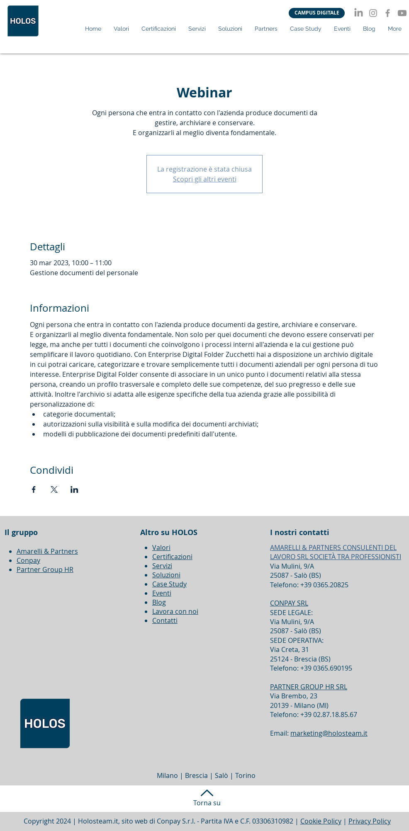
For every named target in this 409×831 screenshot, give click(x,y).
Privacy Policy (369, 821)
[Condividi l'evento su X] (54, 489)
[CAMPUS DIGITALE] (317, 13)
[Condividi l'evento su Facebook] (34, 489)
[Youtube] (402, 13)
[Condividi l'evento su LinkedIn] (74, 489)
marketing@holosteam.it (329, 733)
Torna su (207, 802)
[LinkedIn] (358, 13)
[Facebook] (387, 13)
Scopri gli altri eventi (204, 179)
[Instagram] (373, 13)
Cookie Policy (320, 821)
